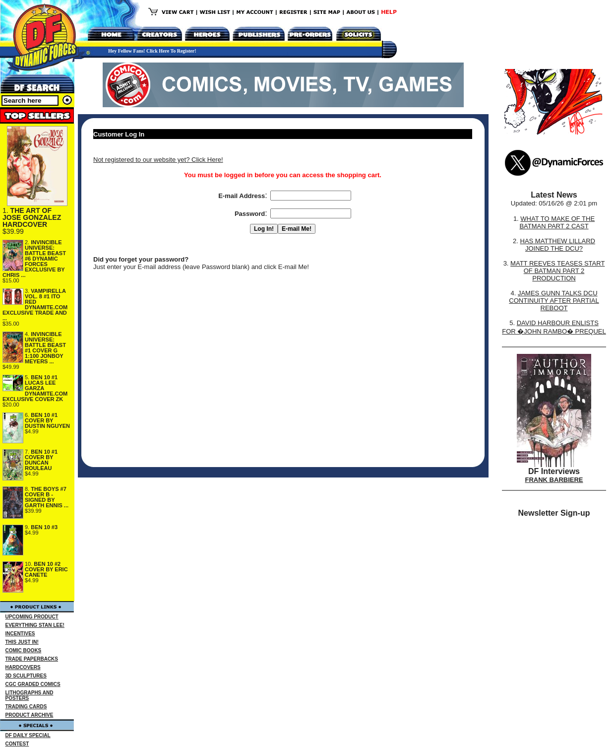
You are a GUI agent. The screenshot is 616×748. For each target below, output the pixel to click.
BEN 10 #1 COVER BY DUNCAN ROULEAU (41, 460)
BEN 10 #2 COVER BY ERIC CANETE (46, 569)
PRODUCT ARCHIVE (29, 715)
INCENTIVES (20, 633)
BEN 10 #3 (44, 527)
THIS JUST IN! (22, 642)
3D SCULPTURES (26, 676)
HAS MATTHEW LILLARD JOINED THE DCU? (557, 244)
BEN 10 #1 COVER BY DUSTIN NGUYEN (47, 420)
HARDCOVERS (23, 667)
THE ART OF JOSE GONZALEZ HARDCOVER (31, 217)
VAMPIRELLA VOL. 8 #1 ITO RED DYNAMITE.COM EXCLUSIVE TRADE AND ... (34, 304)
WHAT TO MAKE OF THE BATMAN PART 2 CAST (557, 222)
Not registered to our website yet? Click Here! (158, 159)
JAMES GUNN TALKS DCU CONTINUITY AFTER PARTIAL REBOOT (554, 300)
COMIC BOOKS (23, 650)
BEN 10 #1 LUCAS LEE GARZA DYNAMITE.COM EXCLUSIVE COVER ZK (34, 388)
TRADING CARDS (26, 706)
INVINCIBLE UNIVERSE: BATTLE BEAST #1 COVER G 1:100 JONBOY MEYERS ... (45, 347)
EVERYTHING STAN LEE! (34, 625)
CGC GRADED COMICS (33, 684)
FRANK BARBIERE (554, 479)
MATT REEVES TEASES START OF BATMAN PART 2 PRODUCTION (557, 271)
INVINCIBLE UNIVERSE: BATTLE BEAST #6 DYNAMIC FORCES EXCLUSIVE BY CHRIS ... (34, 258)
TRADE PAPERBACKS (32, 659)
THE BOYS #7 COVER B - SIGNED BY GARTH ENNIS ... (46, 497)
